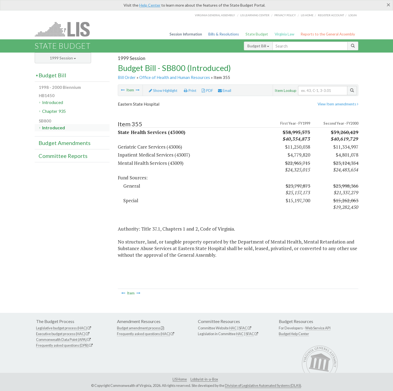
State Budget (256, 34)
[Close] (388, 4)
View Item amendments (338, 104)
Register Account (331, 15)
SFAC (243, 328)
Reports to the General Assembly (328, 34)
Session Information (186, 34)
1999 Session (63, 58)
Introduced (52, 102)
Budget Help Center (294, 334)
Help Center (149, 5)
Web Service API (318, 328)
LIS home (307, 15)
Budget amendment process (138, 328)
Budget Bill (258, 45)
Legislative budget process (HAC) (61, 328)
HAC (233, 328)
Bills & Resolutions (223, 34)
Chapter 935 (54, 111)
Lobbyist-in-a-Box (204, 379)
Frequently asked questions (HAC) (143, 334)
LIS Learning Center (254, 15)
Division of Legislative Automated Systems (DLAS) (263, 385)
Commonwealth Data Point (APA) (61, 339)
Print (190, 90)
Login (352, 15)
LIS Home (180, 379)
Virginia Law (284, 34)
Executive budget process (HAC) (60, 334)
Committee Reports (63, 155)
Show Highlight (163, 90)
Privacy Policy (285, 15)
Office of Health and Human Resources (174, 77)
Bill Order (127, 77)
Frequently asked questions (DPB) (62, 345)
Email (224, 90)
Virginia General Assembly (215, 15)
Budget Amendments (65, 143)
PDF (207, 90)
